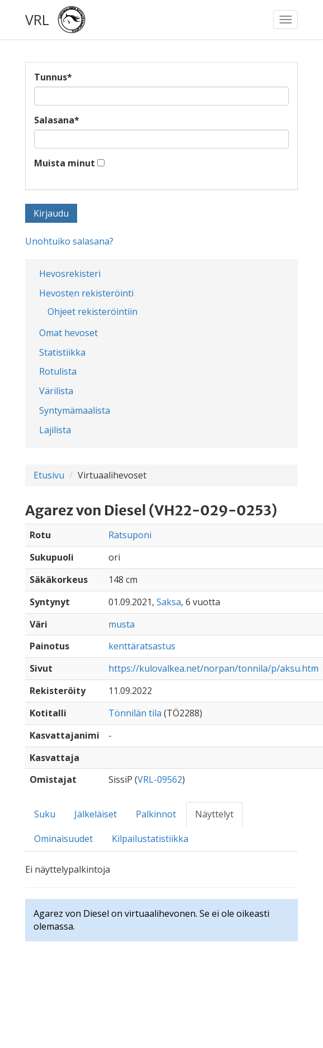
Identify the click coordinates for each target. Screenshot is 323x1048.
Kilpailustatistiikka (150, 838)
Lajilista (55, 430)
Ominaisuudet (63, 838)
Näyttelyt (214, 814)
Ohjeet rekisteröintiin (92, 311)
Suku (44, 814)
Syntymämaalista (74, 410)
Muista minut (64, 163)
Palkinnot (156, 814)
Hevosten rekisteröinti (86, 293)
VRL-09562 (159, 779)
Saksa (168, 602)
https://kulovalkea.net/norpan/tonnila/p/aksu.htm (213, 668)
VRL (37, 19)
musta (121, 624)
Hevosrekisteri (70, 273)
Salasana (56, 120)
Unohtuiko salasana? (69, 241)
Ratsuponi (129, 535)
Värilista (56, 391)
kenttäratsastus (141, 646)
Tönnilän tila (135, 713)
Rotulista (58, 371)
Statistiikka (62, 352)
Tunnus (53, 77)
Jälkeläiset (95, 814)
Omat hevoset (68, 333)
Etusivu (49, 475)
